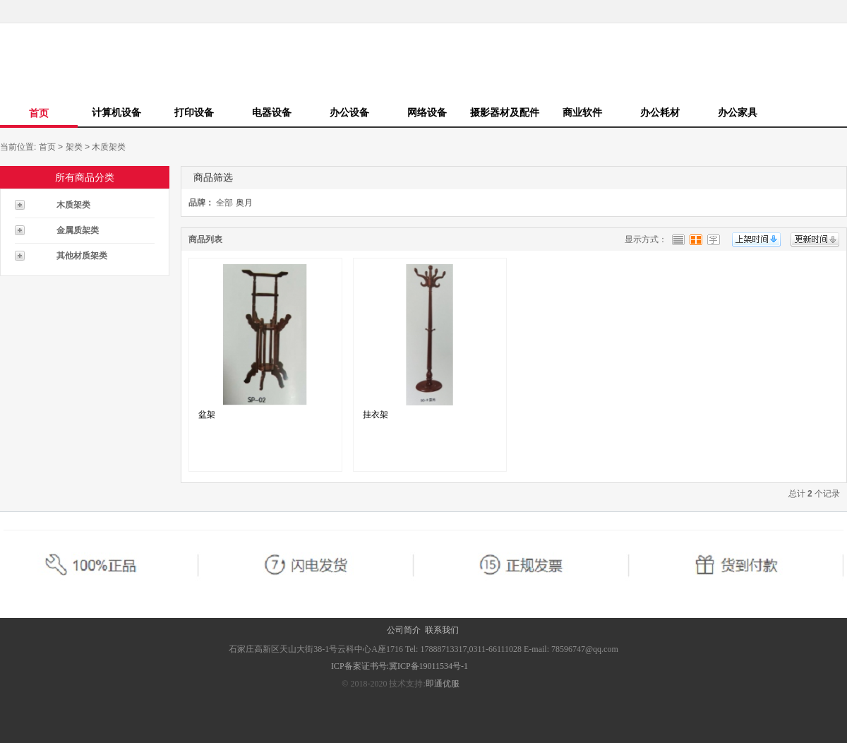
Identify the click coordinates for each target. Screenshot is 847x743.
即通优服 (442, 684)
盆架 (206, 415)
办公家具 (737, 112)
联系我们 (442, 630)
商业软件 (582, 112)
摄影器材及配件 (504, 112)
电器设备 (272, 112)
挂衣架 (375, 415)
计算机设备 (116, 112)
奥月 (244, 203)
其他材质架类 (81, 256)
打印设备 (194, 112)
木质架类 (109, 147)
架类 (74, 147)
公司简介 (404, 630)
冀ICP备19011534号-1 (429, 666)
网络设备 (427, 112)
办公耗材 (660, 112)
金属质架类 (77, 230)
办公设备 (349, 112)
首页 (39, 113)
